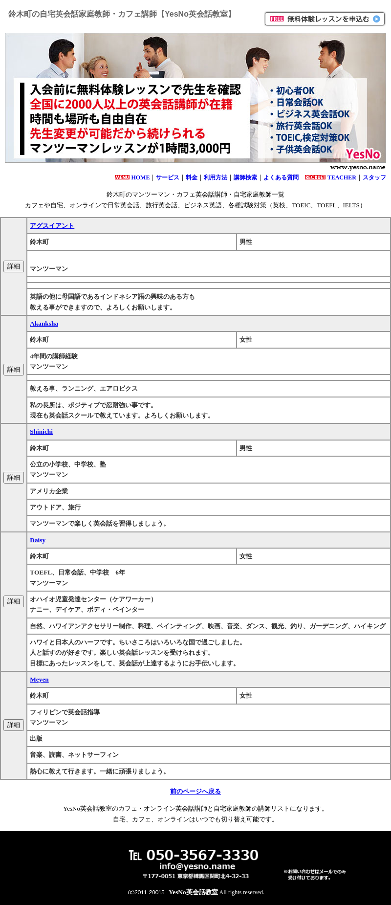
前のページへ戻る (195, 791)
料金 (191, 177)
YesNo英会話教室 (193, 892)
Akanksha (44, 323)
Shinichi (41, 431)
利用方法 (215, 177)
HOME (140, 177)
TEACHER (341, 177)
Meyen (39, 679)
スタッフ (374, 177)
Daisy (37, 540)
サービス (167, 177)
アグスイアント (52, 225)
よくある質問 (281, 177)
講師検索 (245, 177)
